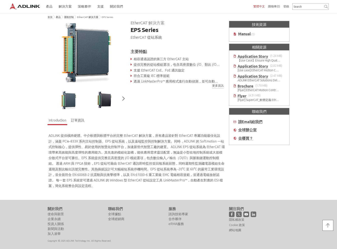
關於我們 (55, 209)
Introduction (57, 120)
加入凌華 (54, 233)
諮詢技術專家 (178, 214)
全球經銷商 (116, 219)
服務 (172, 209)
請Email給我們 (250, 122)
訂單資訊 (77, 120)
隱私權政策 (236, 219)
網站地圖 (235, 230)
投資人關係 (56, 224)
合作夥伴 (175, 219)
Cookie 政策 (237, 225)
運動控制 (69, 17)
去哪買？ (245, 138)
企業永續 (54, 219)
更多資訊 (218, 85)
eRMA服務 (176, 224)
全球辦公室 (247, 130)
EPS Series (107, 17)
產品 (58, 17)
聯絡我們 (115, 209)
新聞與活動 (56, 229)
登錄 (286, 6)
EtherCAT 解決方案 (87, 17)
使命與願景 (56, 214)
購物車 (274, 6)
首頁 (50, 17)
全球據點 (114, 214)
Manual (244, 34)
